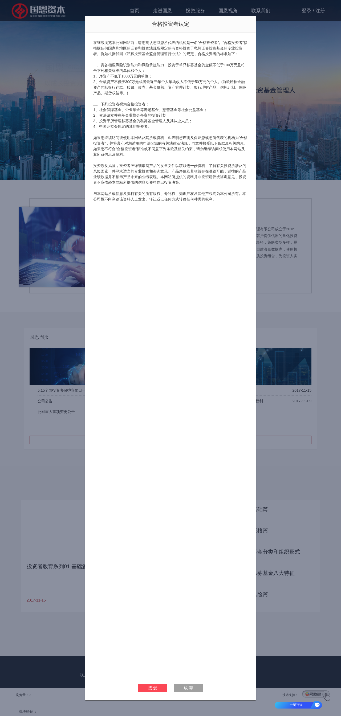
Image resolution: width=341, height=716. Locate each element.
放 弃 (188, 688)
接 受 (152, 688)
